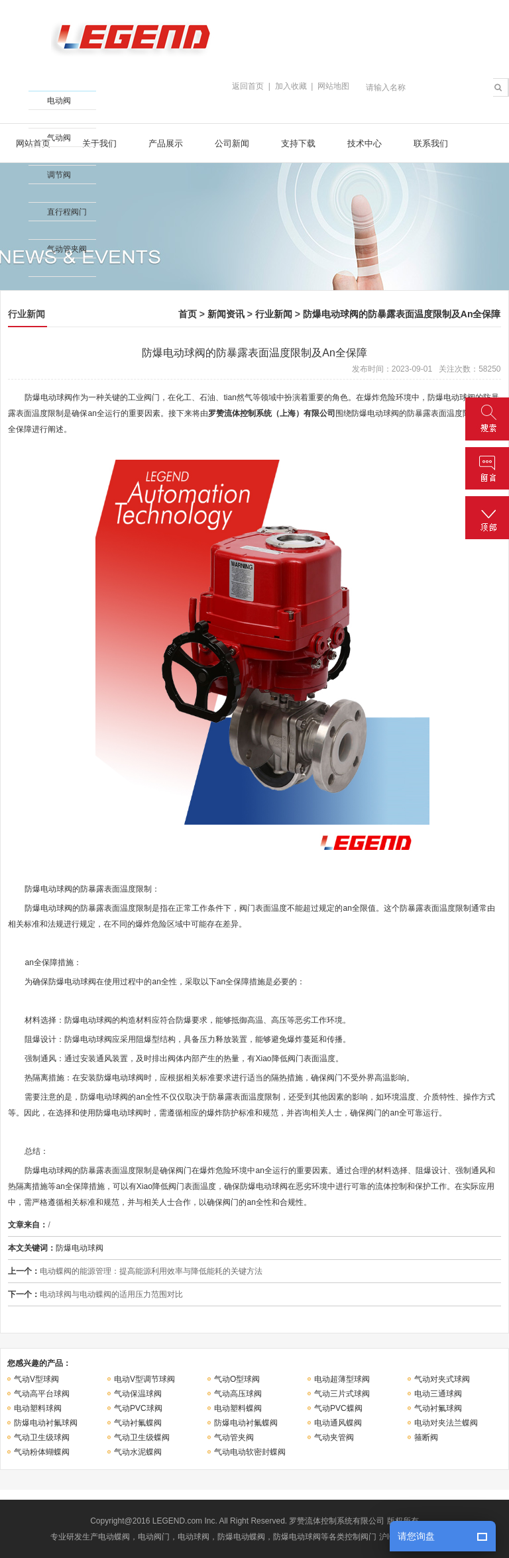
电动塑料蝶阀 (238, 1408)
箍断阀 (426, 1437)
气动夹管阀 (334, 1437)
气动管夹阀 (234, 1437)
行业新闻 (273, 314)
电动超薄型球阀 (342, 1379)
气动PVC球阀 (138, 1408)
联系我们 (431, 143)
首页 (187, 314)
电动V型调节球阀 (144, 1379)
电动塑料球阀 (38, 1408)
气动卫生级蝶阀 (142, 1437)
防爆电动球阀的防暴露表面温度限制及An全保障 (402, 314)
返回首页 (248, 86)
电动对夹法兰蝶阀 (446, 1423)
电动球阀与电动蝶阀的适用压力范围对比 (111, 1294)
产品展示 (165, 143)
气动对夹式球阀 (442, 1379)
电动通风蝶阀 (338, 1423)
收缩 (11, 122)
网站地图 (333, 86)
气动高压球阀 (238, 1393)
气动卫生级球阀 (42, 1437)
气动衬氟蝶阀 (138, 1423)
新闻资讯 (226, 314)
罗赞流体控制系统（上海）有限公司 (271, 413)
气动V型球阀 (36, 1379)
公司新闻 (232, 143)
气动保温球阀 (138, 1393)
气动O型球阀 (237, 1379)
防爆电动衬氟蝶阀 (246, 1423)
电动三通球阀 (438, 1393)
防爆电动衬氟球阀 (46, 1423)
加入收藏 (291, 86)
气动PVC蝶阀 (338, 1408)
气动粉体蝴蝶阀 (42, 1452)
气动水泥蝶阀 (138, 1452)
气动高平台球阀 (42, 1393)
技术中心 (364, 143)
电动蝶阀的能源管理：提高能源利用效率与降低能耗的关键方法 (151, 1271)
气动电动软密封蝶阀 (250, 1452)
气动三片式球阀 (342, 1393)
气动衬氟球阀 (438, 1408)
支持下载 (298, 143)
